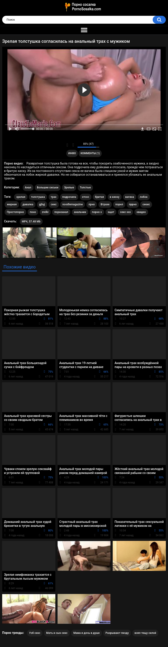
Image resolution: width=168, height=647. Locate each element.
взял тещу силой (145, 632)
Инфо (72, 153)
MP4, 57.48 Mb (31, 221)
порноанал (61, 212)
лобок (143, 196)
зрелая (20, 196)
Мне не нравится (73, 145)
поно (33, 212)
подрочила (69, 196)
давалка (28, 204)
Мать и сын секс (57, 632)
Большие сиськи (47, 187)
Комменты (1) (90, 153)
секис (146, 204)
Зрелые (69, 187)
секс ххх (125, 212)
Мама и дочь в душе (86, 632)
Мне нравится (67, 145)
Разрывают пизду (117, 632)
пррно (133, 204)
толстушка (38, 196)
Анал (28, 187)
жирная (12, 204)
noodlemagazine (72, 204)
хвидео (141, 212)
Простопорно (15, 212)
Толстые (85, 187)
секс (54, 204)
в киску (114, 196)
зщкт (111, 212)
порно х (97, 212)
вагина (129, 196)
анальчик (80, 212)
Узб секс (34, 632)
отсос (85, 196)
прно (92, 204)
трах (53, 196)
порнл (119, 204)
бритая (99, 196)
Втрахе (105, 204)
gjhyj (42, 204)
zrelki (45, 212)
